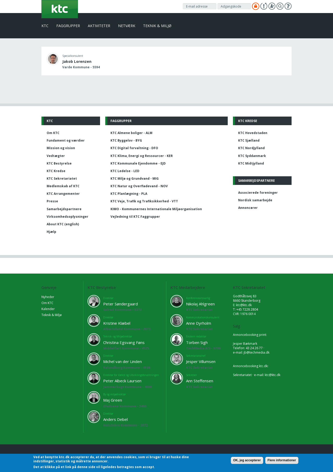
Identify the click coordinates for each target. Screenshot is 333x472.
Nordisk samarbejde (255, 200)
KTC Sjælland (249, 140)
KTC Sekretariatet (62, 178)
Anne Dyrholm (198, 323)
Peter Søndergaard (120, 303)
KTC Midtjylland (251, 163)
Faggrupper (68, 25)
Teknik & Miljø (157, 25)
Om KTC (53, 133)
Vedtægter (56, 156)
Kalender (48, 309)
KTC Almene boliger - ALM (131, 133)
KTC (44, 25)
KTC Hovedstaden (252, 133)
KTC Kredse (56, 171)
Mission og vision (61, 148)
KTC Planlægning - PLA (128, 193)
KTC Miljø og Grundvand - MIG (134, 178)
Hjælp (51, 231)
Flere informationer (282, 460)
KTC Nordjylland (251, 148)
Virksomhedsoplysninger (67, 216)
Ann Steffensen (199, 380)
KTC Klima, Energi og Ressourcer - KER (141, 156)
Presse (52, 201)
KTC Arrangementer (63, 193)
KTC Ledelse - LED (124, 171)
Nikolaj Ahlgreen (200, 303)
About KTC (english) (63, 224)
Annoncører (248, 207)
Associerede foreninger (258, 192)
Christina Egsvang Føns (124, 342)
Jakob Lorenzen (76, 61)
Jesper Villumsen (200, 361)
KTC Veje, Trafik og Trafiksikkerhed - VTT (144, 201)
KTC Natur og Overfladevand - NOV (139, 186)
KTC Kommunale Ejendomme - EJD (138, 163)
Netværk (126, 25)
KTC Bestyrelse (59, 163)
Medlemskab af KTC (63, 186)
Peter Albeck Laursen (122, 380)
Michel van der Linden (122, 361)
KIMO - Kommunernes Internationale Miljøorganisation (156, 209)
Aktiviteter (99, 25)
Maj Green (112, 400)
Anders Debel (115, 419)
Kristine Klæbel (116, 323)
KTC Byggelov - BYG (126, 140)
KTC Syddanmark (252, 156)
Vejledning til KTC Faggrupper (135, 216)
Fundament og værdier (66, 140)
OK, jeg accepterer (247, 460)
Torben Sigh (197, 342)
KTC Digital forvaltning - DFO (134, 148)
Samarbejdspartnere (64, 209)
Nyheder (47, 297)
